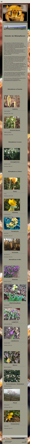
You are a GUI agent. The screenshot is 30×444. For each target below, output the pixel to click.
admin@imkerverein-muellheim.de (10, 80)
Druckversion (6, 441)
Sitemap (10, 441)
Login (25, 441)
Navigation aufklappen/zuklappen (15, 1)
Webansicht (24, 442)
